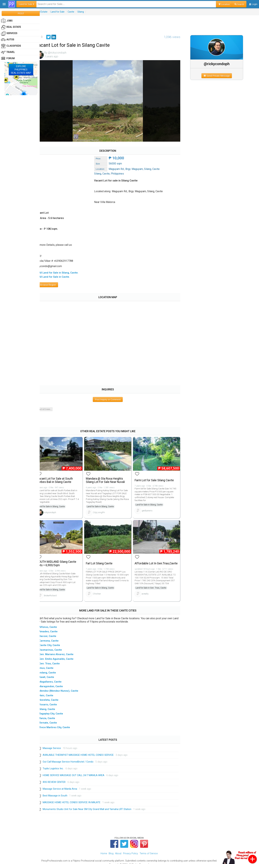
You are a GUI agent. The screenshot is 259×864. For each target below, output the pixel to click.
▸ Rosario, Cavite (53, 700)
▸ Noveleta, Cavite (54, 695)
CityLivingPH (103, 509)
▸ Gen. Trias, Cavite (54, 659)
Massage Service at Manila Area (66, 784)
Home (104, 849)
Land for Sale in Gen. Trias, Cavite (154, 585)
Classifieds (11, 46)
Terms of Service (149, 849)
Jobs (7, 21)
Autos (7, 39)
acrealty (148, 591)
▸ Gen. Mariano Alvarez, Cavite (61, 650)
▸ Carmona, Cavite (54, 636)
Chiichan (102, 589)
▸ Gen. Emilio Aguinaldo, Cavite (61, 654)
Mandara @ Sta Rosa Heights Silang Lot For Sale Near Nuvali (110, 477)
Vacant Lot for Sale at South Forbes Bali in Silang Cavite (61, 477)
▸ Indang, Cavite (52, 668)
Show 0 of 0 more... (50, 407)
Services (9, 33)
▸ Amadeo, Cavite (53, 627)
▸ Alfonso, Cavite (53, 622)
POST (21, 13)
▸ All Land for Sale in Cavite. (59, 274)
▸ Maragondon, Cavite (56, 682)
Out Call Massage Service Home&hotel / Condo (74, 757)
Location (224, 4)
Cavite (77, 11)
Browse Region (52, 282)
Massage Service (58, 744)
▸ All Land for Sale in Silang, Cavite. (64, 270)
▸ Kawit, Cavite (51, 672)
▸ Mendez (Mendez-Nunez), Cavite (63, 686)
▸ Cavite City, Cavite (54, 641)
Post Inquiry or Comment (112, 397)
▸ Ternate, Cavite (53, 718)
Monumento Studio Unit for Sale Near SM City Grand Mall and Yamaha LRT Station (93, 805)
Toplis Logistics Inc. (59, 764)
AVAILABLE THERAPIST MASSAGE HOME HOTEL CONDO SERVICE (84, 750)
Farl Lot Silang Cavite (103, 559)
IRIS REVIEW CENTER (60, 778)
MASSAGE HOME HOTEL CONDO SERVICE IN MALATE (78, 798)
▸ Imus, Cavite (51, 663)
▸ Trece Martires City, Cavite (59, 723)
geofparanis (150, 507)
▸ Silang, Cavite (52, 705)
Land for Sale (64, 11)
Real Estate (48, 11)
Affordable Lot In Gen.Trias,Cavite (149, 559)
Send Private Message (218, 75)
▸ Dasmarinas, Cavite (55, 645)
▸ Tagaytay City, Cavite (56, 709)
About (118, 849)
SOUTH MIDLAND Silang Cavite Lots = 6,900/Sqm (62, 559)
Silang (87, 11)
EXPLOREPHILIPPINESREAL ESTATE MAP (21, 69)
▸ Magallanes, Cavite (55, 677)
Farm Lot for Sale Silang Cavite (157, 477)
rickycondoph (56, 509)
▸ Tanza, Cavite (52, 714)
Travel (8, 52)
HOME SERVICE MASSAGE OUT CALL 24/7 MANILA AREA (79, 771)
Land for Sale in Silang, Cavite (57, 503)
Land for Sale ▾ (26, 4)
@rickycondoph (219, 64)
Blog (111, 849)
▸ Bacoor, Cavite (52, 631)
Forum (8, 58)
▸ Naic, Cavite (51, 691)
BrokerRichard (56, 591)
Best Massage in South (61, 791)
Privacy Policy (130, 849)
